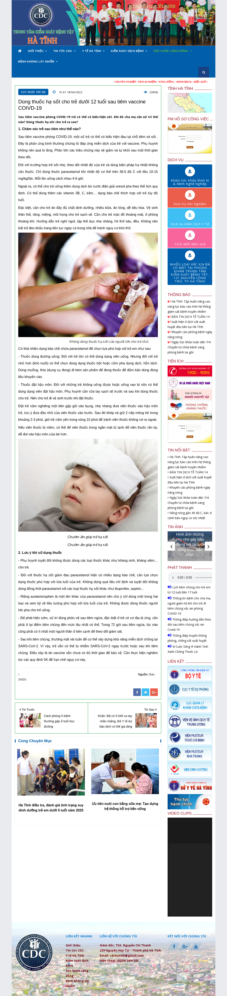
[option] (51, 782)
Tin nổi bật (179, 450)
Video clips (180, 813)
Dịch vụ (176, 160)
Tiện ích (176, 361)
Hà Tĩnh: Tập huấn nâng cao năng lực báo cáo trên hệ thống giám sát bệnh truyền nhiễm (189, 306)
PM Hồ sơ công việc (188, 119)
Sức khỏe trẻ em (33, 92)
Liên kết (176, 661)
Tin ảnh (175, 527)
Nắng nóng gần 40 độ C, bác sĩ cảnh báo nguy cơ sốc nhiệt (190, 515)
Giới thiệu (35, 51)
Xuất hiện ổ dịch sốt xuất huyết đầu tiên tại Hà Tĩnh (186, 324)
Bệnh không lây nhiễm (36, 61)
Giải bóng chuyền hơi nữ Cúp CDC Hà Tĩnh (190, 549)
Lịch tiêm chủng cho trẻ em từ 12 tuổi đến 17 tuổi (189, 589)
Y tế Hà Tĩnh (91, 51)
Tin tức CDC (62, 51)
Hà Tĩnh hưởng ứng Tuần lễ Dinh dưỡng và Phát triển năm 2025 (51, 811)
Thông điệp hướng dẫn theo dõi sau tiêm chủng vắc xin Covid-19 (189, 624)
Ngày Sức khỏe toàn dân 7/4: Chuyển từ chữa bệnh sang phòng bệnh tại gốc (189, 347)
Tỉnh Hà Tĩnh (180, 88)
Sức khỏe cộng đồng (171, 51)
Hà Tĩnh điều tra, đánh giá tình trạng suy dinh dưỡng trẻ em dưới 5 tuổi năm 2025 (125, 807)
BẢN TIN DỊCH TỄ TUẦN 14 (189, 317)
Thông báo (179, 295)
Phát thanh (180, 567)
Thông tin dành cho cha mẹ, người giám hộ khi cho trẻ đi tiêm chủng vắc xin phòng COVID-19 (189, 605)
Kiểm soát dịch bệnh (127, 51)
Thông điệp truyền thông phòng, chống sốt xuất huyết (187, 638)
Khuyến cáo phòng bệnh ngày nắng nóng (190, 334)
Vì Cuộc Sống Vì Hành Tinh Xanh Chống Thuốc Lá (188, 649)
